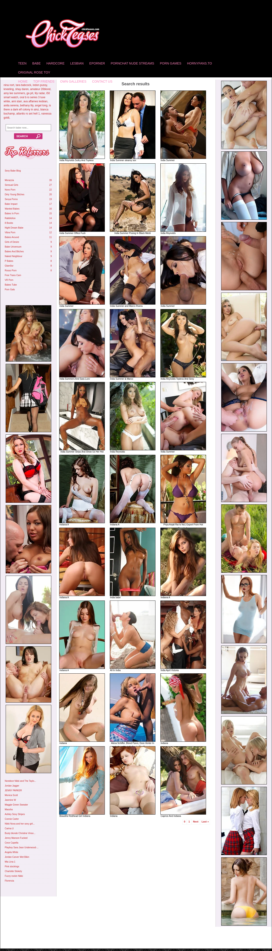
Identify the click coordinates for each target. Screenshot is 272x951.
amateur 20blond (40, 89)
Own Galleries (73, 81)
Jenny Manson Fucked (16, 838)
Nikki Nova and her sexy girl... (20, 823)
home (23, 81)
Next (195, 821)
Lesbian (77, 63)
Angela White (11, 852)
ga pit (29, 93)
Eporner (97, 63)
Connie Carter (12, 819)
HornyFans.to (199, 63)
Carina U (9, 828)
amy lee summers (14, 93)
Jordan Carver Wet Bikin (17, 857)
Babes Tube (11, 285)
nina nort (9, 85)
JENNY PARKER (13, 790)
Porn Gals (10, 289)
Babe (36, 63)
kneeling (9, 89)
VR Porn (9, 280)
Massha (9, 809)
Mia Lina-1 (10, 861)
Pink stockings (12, 866)
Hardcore (55, 63)
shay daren (21, 89)
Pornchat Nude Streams (132, 63)
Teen (22, 63)
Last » (205, 821)
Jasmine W (10, 800)
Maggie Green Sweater (16, 804)
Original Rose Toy (34, 72)
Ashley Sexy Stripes (15, 814)
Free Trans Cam (13, 275)
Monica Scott (11, 795)
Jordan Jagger (12, 785)
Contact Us (102, 81)
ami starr (17, 101)
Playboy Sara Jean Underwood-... (22, 847)
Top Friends (43, 81)
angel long (41, 105)
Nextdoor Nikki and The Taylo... (20, 781)
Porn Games (170, 63)
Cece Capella (11, 842)
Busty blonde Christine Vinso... (20, 833)
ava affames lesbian (35, 101)
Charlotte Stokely (13, 871)
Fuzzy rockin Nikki (14, 876)
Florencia (9, 880)
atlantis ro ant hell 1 (28, 113)
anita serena (11, 105)
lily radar (40, 93)
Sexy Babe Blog (13, 170)
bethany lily (26, 105)
